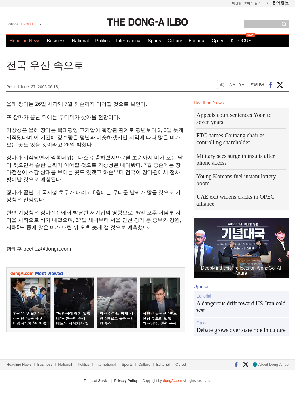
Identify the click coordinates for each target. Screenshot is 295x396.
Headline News (25, 40)
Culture (174, 40)
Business (56, 40)
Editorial (197, 40)
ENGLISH (28, 24)
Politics (102, 40)
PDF (266, 3)
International (128, 40)
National (80, 40)
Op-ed (218, 40)
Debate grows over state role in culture (241, 330)
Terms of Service (96, 381)
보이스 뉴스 (252, 3)
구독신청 (235, 3)
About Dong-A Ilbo (271, 364)
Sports (154, 40)
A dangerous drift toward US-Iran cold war (240, 306)
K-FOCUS (241, 40)
